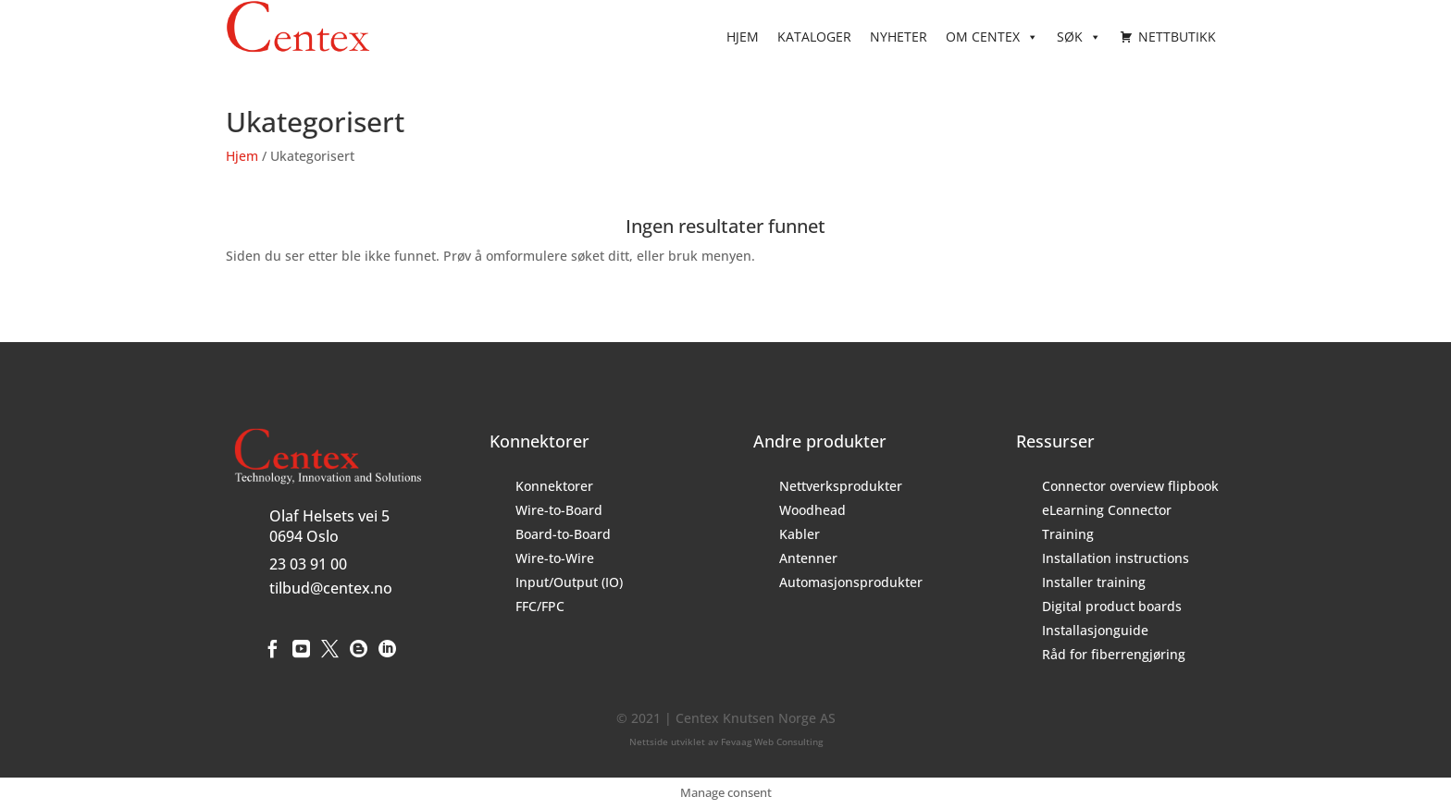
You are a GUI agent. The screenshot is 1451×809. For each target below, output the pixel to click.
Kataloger (814, 36)
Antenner (808, 558)
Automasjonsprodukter (851, 582)
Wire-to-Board (558, 510)
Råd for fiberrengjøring (1113, 654)
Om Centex (992, 36)
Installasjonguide (1095, 630)
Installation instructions (1115, 558)
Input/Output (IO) (569, 582)
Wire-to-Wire (554, 558)
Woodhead (812, 510)
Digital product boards (1112, 606)
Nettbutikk (1177, 36)
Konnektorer (554, 486)
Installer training (1094, 582)
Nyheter (898, 36)
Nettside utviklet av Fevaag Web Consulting (726, 741)
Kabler (799, 534)
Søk (1079, 36)
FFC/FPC (539, 606)
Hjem (742, 36)
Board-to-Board (563, 534)
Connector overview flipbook (1130, 486)
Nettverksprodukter (840, 486)
